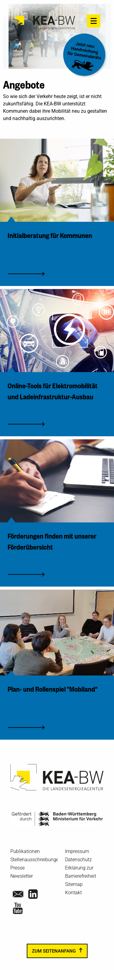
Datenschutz (78, 859)
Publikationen (25, 851)
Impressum (77, 851)
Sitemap (74, 884)
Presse (17, 868)
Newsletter (21, 876)
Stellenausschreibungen (35, 859)
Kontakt (73, 892)
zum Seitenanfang (54, 951)
